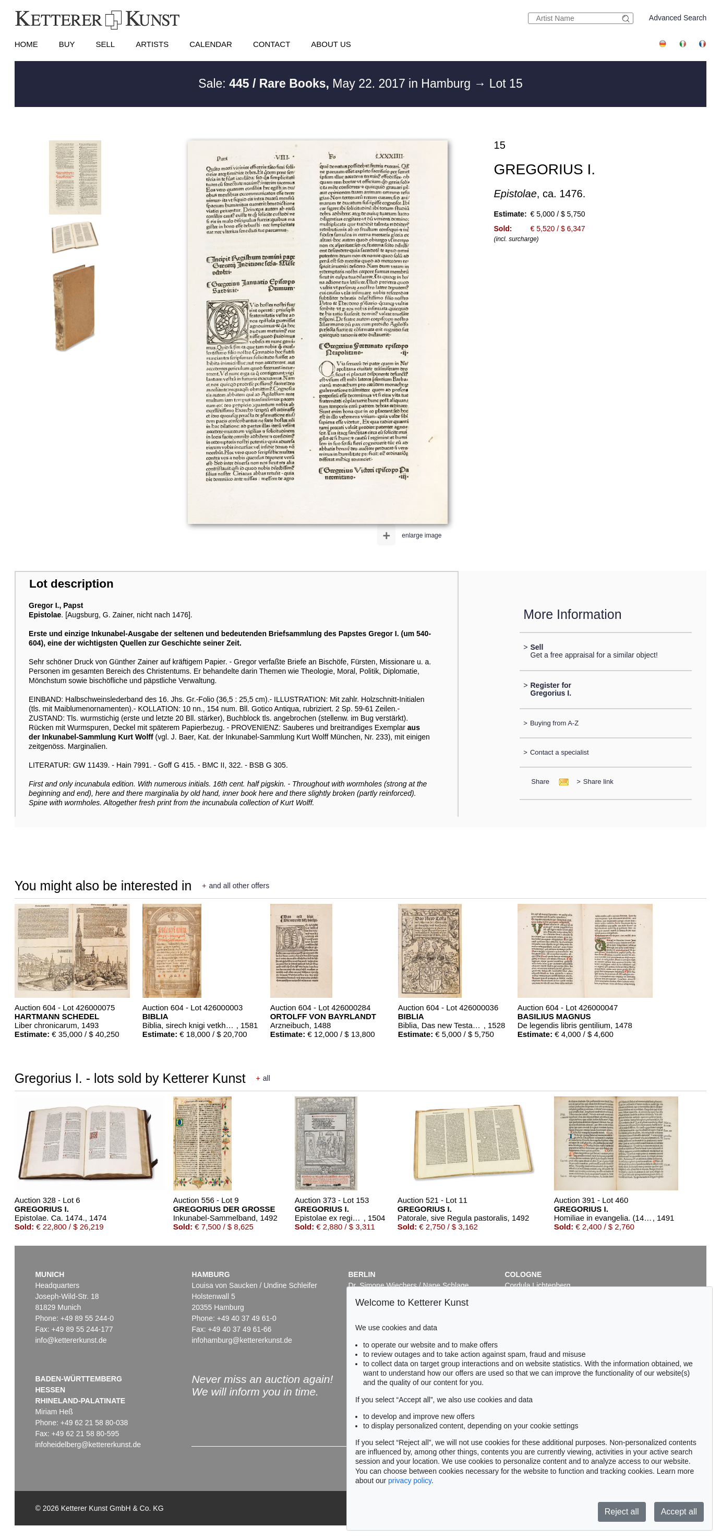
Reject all (622, 1511)
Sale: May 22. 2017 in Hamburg (336, 83)
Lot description (71, 583)
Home (26, 44)
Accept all (679, 1511)
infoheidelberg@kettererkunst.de (88, 1444)
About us (331, 44)
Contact (271, 44)
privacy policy (409, 1480)
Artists (152, 44)
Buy (67, 44)
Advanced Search (678, 18)
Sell (105, 44)
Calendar (210, 44)
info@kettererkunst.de (70, 1340)
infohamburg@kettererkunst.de (241, 1340)
